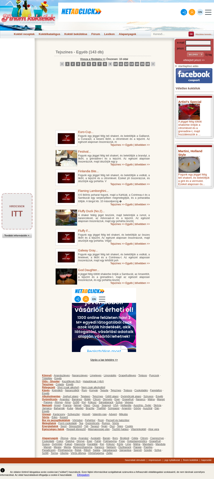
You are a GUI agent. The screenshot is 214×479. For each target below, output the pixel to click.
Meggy (57, 447)
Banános (77, 399)
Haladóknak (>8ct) (93, 381)
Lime (128, 444)
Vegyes (129, 402)
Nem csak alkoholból (93, 387)
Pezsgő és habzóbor (117, 420)
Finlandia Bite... (88, 171)
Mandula (160, 444)
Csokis (129, 426)
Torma (54, 453)
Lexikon (109, 34)
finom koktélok (190, 460)
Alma (68, 402)
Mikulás (123, 414)
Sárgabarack (106, 402)
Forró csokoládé (67, 423)
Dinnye (81, 441)
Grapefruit (128, 399)
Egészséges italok (53, 429)
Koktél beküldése (75, 34)
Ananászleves (62, 375)
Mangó (161, 399)
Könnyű (47, 375)
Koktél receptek (24, 34)
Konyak (93, 390)
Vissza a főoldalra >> (93, 59)
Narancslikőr (72, 390)
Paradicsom (49, 450)
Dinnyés (107, 399)
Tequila (104, 390)
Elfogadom (83, 474)
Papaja (137, 447)
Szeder (148, 450)
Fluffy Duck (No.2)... (91, 211)
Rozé (101, 420)
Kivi (84, 402)
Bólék (87, 399)
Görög (137, 408)
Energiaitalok (50, 426)
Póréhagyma (65, 450)
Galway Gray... (88, 250)
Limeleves (95, 375)
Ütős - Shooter (51, 381)
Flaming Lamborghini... (93, 191)
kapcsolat (206, 460)
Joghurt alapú (70, 396)
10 (115, 64)
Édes (54, 417)
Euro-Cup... (86, 132)
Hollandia (125, 405)
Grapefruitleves (127, 375)
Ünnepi (46, 414)
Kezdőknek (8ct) (71, 381)
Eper (117, 399)
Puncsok (154, 375)
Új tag (208, 54)
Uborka (64, 453)
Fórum (95, 34)
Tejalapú (85, 396)
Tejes (120, 426)
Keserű (64, 417)
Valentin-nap (99, 414)
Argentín (126, 408)
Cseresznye (157, 438)
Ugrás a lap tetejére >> (104, 359)
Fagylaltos (156, 390)
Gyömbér (57, 444)
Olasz (87, 405)
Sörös (45, 417)
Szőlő (76, 402)
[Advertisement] (17, 47)
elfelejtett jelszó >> (194, 60)
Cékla (135, 438)
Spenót (138, 450)
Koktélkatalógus (49, 34)
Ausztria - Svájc (142, 405)
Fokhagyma (110, 441)
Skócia (157, 405)
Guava (46, 444)
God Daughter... (88, 270)
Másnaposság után (99, 429)
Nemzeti (47, 405)
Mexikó (79, 408)
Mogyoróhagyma (82, 447)
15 (142, 64)
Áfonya (58, 402)
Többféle (47, 378)
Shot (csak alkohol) (68, 387)
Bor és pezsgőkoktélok (56, 420)
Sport (64, 426)
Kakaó (68, 444)
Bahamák (59, 408)
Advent (113, 414)
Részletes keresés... (204, 34)
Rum (84, 390)
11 (120, 64)
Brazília (90, 408)
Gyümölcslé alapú (131, 396)
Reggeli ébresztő (76, 429)
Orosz (95, 405)
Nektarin (111, 447)
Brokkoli (124, 438)
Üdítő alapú (111, 396)
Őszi (112, 426)
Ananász (65, 399)
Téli (86, 426)
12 (126, 64)
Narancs (141, 399)
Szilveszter (73, 414)
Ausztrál (147, 408)
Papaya (48, 402)
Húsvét (86, 414)
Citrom (97, 399)
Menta (67, 447)
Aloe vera (153, 429)
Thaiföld (101, 408)
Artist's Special (189, 102)
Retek (78, 450)
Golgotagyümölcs (137, 441)
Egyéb (82, 52)
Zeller (109, 453)
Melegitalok (49, 423)
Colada (60, 384)
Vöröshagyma (96, 453)
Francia (67, 405)
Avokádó (95, 438)
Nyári (104, 426)
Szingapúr (113, 408)
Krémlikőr (57, 390)
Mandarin (148, 444)
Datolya (70, 441)
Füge (122, 441)
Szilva (119, 402)
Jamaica (47, 408)
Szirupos (148, 396)
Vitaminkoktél (138, 429)
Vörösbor (77, 420)
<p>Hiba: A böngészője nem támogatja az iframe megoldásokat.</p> (194, 246)
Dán (157, 408)
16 (147, 64)
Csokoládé (48, 441)
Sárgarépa (125, 450)
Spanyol (106, 405)
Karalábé (92, 444)
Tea (81, 423)
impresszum (155, 460)
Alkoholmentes (51, 396)
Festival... (84, 151)
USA (115, 405)
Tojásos (142, 375)
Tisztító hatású (120, 429)
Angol (57, 405)
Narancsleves (80, 375)
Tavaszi (95, 426)
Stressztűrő (75, 426)
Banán (106, 438)
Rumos (106, 423)
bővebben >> (142, 144)
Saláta (96, 450)
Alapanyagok (127, 34)
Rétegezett (48, 387)
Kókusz (92, 402)
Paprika (148, 447)
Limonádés (110, 375)
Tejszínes (64, 52)
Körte (120, 444)
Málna (151, 399)
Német (77, 405)
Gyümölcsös (50, 399)
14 (136, 64)
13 (131, 64)
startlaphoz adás (186, 66)
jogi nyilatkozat (172, 460)
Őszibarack (124, 447)
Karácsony (59, 414)
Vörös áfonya (78, 453)
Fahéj (98, 441)
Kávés (46, 390)
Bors (115, 438)
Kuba (70, 408)
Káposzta (79, 444)
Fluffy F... (84, 230)
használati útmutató (135, 460)
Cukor (59, 441)
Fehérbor (90, 420)
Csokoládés (141, 390)
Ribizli (87, 450)
